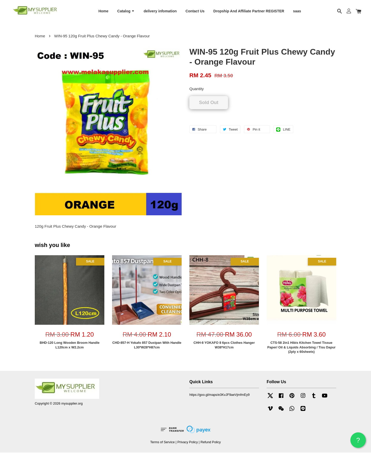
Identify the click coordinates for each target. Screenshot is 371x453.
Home (103, 11)
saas (297, 11)
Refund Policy (210, 442)
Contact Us (195, 11)
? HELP (358, 442)
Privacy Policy (187, 442)
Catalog (126, 11)
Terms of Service (162, 442)
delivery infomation (160, 11)
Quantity (196, 89)
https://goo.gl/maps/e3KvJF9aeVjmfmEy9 (219, 395)
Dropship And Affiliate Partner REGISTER (248, 11)
